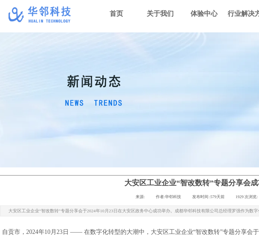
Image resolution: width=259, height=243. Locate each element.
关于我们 (160, 13)
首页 (116, 13)
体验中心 (204, 13)
